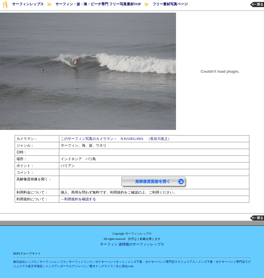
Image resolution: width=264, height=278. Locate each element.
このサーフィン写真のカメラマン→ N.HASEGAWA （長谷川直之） (116, 139)
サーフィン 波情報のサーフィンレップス (132, 244)
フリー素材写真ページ (170, 4)
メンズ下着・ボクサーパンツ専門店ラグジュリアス (161, 261)
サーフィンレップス (28, 4)
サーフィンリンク (80, 261)
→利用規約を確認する (78, 199)
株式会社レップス (25, 261)
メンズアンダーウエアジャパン (66, 266)
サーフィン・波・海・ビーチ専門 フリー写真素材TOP (98, 4)
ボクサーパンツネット (110, 261)
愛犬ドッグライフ (101, 266)
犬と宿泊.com (124, 266)
